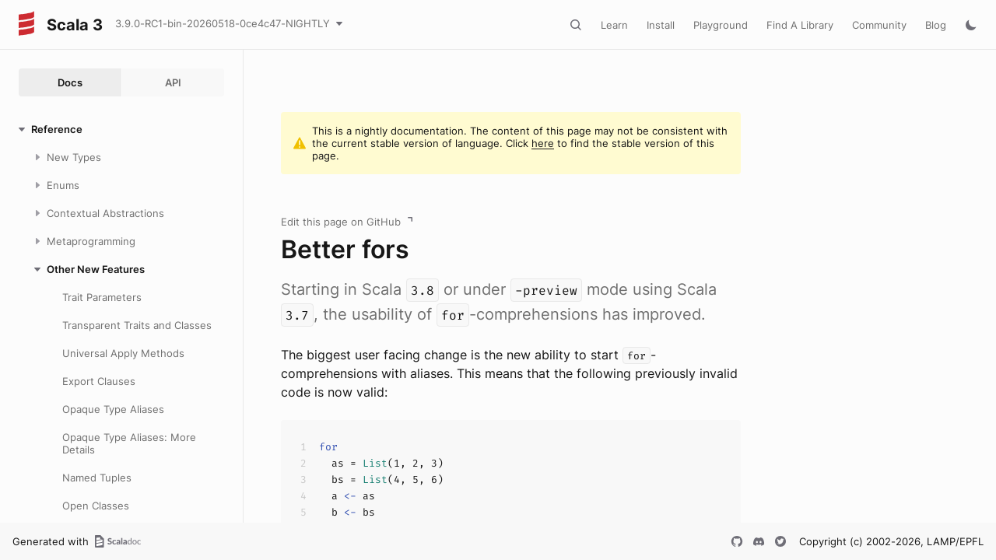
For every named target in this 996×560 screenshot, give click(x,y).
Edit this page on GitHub (341, 221)
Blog (935, 25)
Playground (720, 25)
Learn (614, 25)
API (173, 82)
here (542, 143)
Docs (70, 82)
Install (661, 25)
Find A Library (799, 25)
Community (879, 25)
